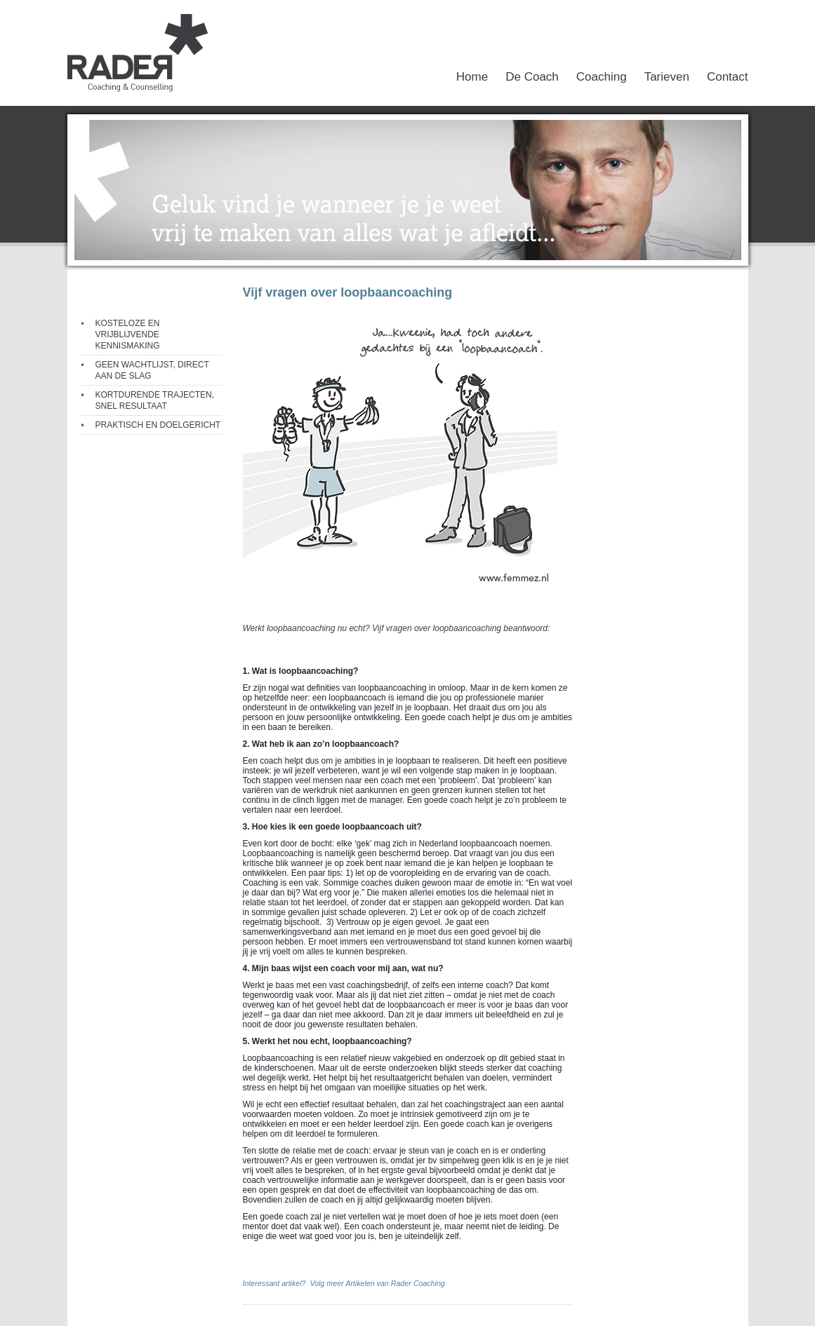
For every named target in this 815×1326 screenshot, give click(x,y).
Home (472, 76)
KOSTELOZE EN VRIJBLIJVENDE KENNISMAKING (127, 334)
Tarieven (666, 76)
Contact (727, 76)
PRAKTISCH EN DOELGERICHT (158, 425)
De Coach (532, 76)
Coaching (601, 76)
